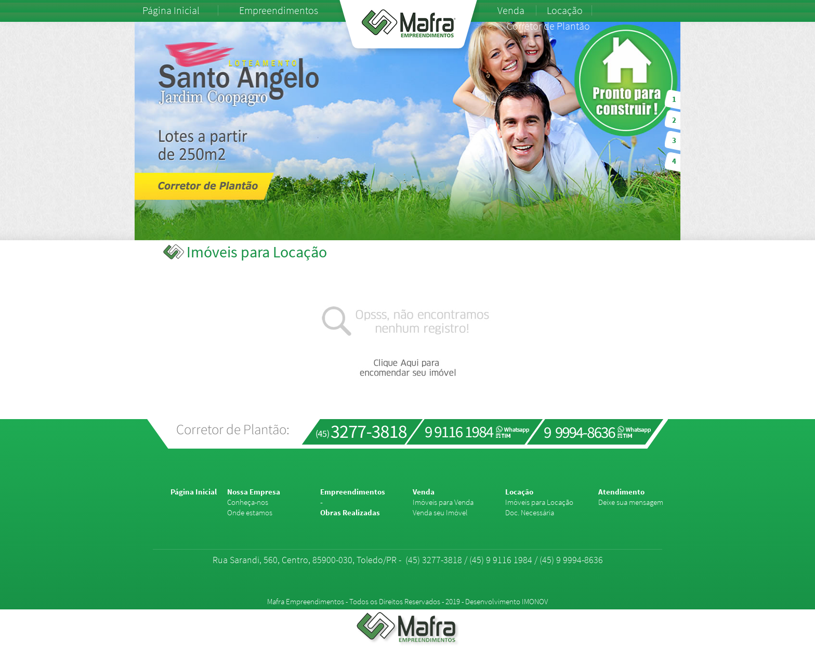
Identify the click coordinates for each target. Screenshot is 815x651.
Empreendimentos (278, 10)
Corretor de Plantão (548, 26)
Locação (565, 10)
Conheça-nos (247, 502)
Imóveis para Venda (443, 502)
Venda (510, 10)
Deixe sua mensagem (630, 502)
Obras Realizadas (350, 512)
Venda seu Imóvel (440, 512)
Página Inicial (171, 10)
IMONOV (535, 601)
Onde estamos (249, 512)
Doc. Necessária (529, 512)
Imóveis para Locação (539, 502)
